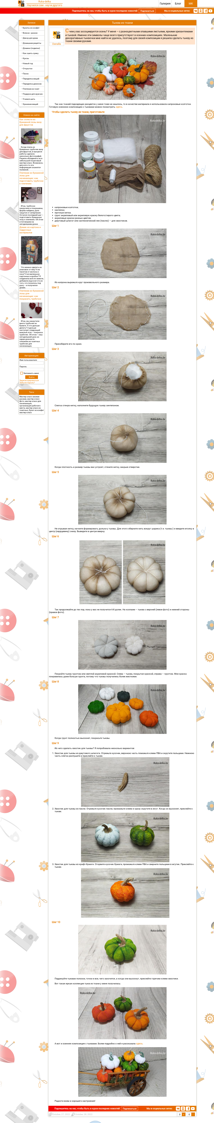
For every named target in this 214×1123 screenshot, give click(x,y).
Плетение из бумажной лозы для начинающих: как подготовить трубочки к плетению (31, 178)
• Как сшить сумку (30, 53)
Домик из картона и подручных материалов (30, 230)
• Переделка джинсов (32, 84)
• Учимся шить (28, 99)
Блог (178, 3)
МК (191, 3)
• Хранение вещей (30, 104)
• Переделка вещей (30, 79)
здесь (118, 106)
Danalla (56, 43)
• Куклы (25, 58)
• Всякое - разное (29, 33)
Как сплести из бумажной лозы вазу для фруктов (30, 122)
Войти (31, 377)
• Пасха (25, 73)
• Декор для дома (30, 38)
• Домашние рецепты (31, 43)
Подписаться (147, 11)
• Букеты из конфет (31, 28)
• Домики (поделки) (31, 48)
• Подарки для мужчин (32, 94)
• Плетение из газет (30, 89)
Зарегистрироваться (29, 380)
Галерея (165, 3)
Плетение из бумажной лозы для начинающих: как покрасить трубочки (31, 294)
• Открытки (27, 68)
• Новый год (27, 63)
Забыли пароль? (27, 382)
